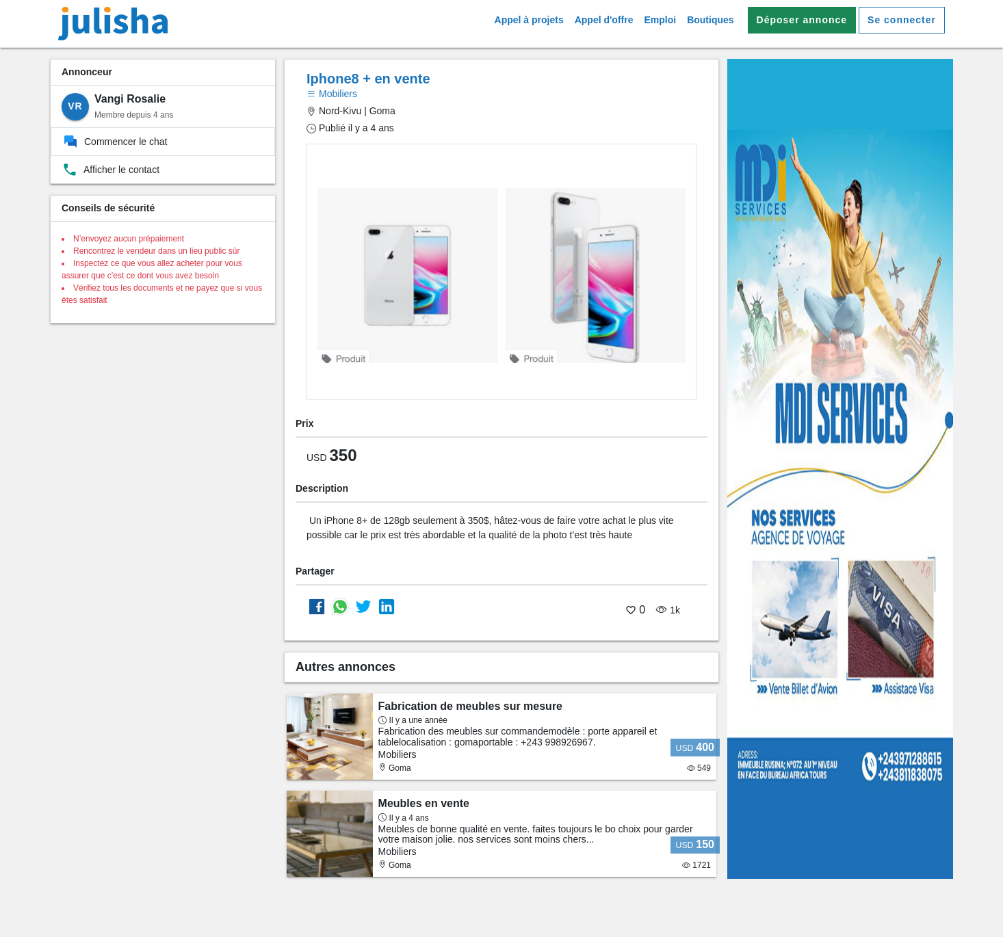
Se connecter (902, 19)
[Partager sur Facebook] (317, 606)
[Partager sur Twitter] (363, 606)
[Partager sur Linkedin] (386, 606)
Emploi (660, 19)
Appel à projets (529, 19)
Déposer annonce (802, 19)
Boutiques (710, 19)
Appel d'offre (604, 19)
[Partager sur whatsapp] (340, 606)
